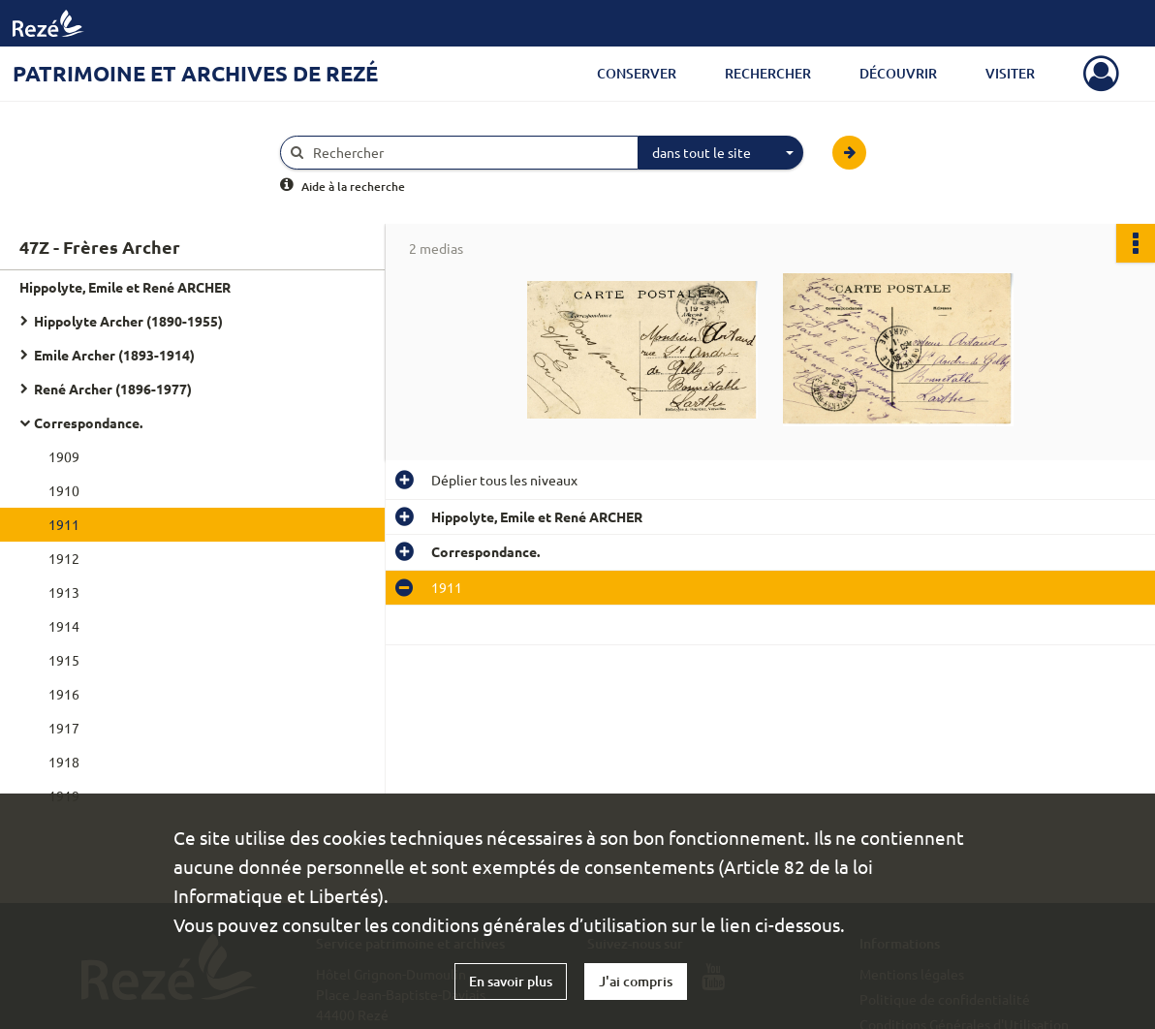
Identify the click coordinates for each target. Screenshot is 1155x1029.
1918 (63, 761)
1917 (63, 727)
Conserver (636, 73)
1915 (63, 660)
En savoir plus (510, 981)
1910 (63, 490)
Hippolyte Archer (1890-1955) (128, 320)
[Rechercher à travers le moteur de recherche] (469, 152)
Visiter (1010, 73)
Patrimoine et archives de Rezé (195, 73)
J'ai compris (635, 981)
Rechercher (768, 73)
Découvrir (898, 73)
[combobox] (721, 153)
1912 (63, 558)
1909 (63, 456)
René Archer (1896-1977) (113, 388)
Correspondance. (88, 422)
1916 (63, 693)
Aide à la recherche (353, 186)
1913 (63, 592)
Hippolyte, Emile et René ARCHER (125, 287)
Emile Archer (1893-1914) (114, 354)
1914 (63, 626)
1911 (63, 524)
